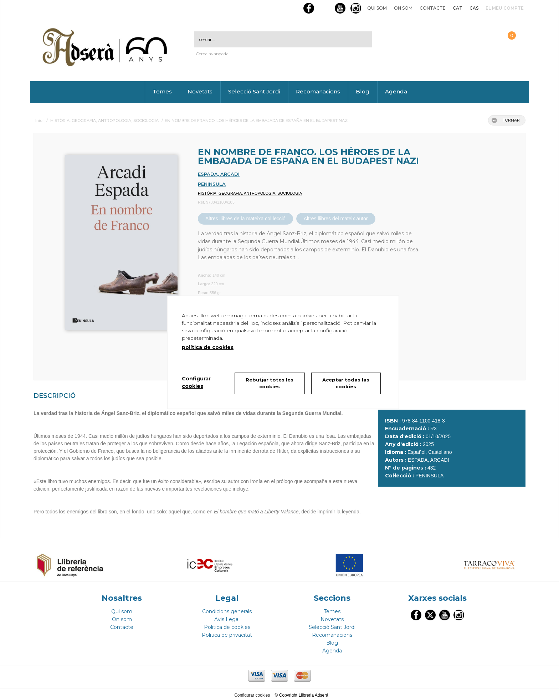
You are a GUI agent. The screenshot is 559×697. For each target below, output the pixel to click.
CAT (457, 8)
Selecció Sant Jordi (254, 91)
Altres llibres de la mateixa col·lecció (245, 218)
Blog (362, 91)
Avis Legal (227, 614)
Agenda (396, 91)
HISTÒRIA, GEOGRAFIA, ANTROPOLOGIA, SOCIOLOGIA (250, 193)
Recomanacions (318, 91)
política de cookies (208, 347)
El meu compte (505, 8)
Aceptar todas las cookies (346, 383)
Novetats (200, 91)
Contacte (433, 8)
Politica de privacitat (227, 630)
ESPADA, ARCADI (219, 174)
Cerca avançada (212, 53)
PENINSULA (212, 184)
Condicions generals (227, 606)
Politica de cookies (227, 622)
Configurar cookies (252, 690)
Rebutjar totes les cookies (269, 383)
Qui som (377, 8)
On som (403, 8)
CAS (474, 8)
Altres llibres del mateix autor (336, 218)
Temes (162, 91)
